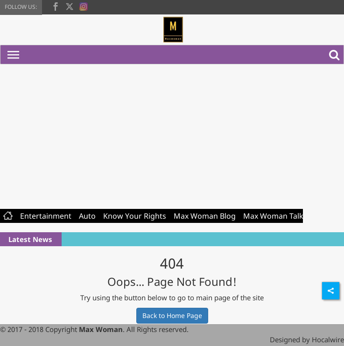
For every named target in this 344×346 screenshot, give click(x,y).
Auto (87, 216)
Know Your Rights (134, 216)
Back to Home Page (172, 315)
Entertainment (45, 216)
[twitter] (69, 5)
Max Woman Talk (273, 216)
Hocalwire (328, 339)
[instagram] (83, 5)
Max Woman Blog (205, 216)
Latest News (30, 239)
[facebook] (55, 5)
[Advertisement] (172, 134)
